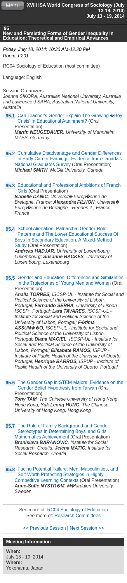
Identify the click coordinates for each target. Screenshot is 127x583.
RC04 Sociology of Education (77, 509)
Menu (13, 5)
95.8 (10, 469)
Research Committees (77, 515)
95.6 (10, 382)
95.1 (10, 115)
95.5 (10, 278)
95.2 (10, 153)
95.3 (10, 185)
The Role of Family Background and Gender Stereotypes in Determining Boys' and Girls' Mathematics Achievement (62, 431)
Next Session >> (87, 528)
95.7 (10, 426)
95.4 (10, 229)
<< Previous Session (44, 528)
